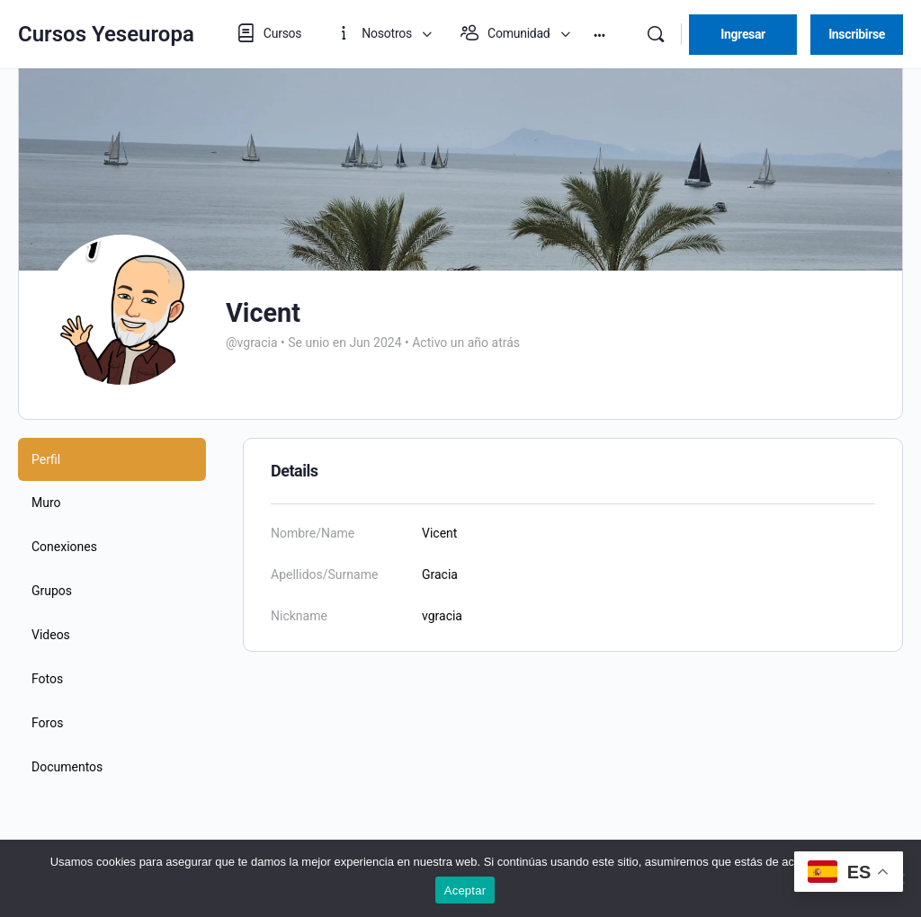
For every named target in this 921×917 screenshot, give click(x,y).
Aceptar (465, 890)
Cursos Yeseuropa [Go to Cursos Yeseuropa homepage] (106, 34)
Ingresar (742, 34)
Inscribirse (856, 34)
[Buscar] (656, 34)
